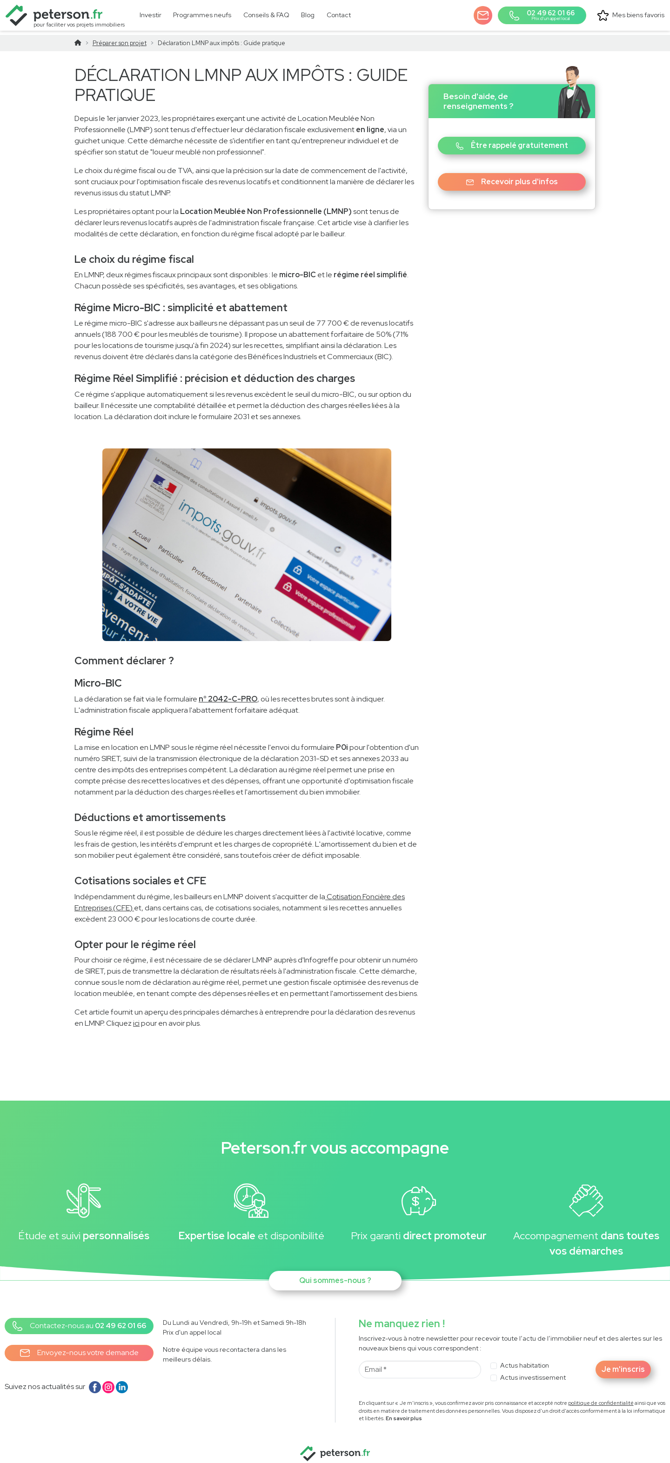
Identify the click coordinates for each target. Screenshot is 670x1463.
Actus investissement (533, 1371)
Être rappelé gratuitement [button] (512, 139)
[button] (484, 14)
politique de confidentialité (600, 1397)
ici (136, 1017)
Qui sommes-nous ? (335, 1274)
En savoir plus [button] (404, 1413)
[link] (202, 14)
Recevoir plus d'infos (512, 175)
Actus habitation (524, 1359)
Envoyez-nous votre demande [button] (79, 1347)
